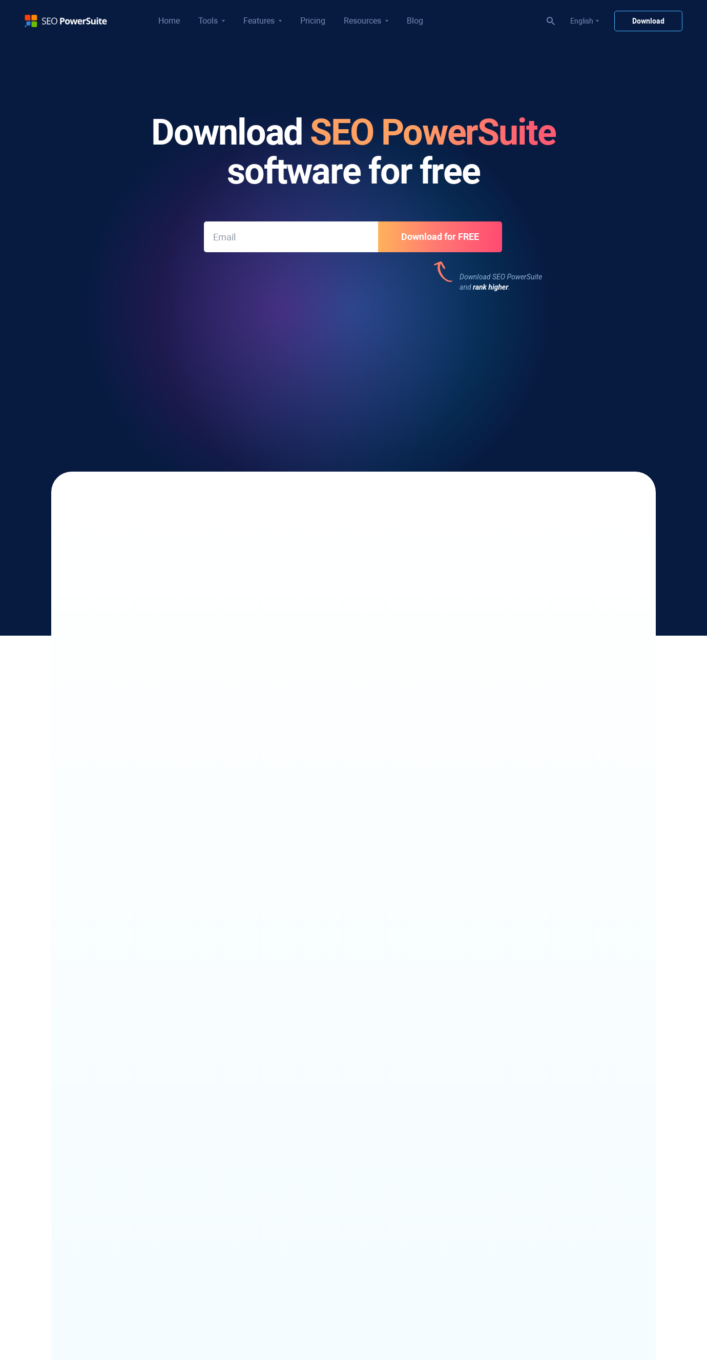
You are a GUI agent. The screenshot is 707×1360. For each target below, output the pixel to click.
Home (169, 21)
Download (648, 21)
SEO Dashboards (282, 559)
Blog (415, 21)
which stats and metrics (463, 559)
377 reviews (289, 361)
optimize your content (469, 661)
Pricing (312, 21)
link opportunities (185, 661)
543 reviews (160, 361)
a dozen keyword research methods (221, 538)
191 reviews (547, 361)
